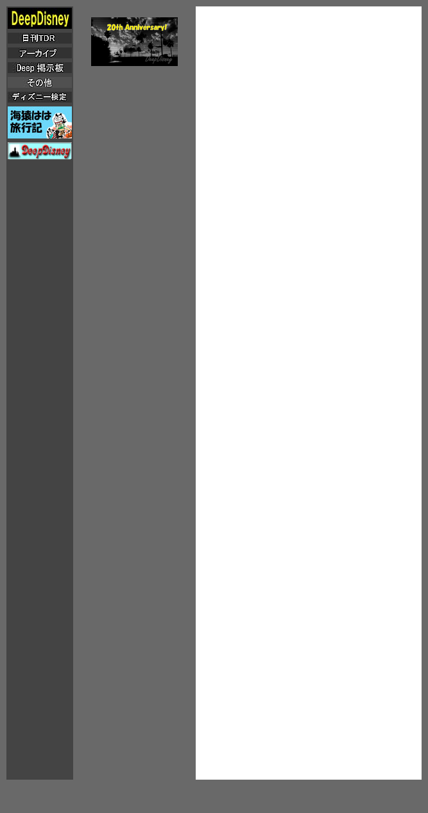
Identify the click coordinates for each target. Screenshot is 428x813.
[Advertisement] (308, 99)
